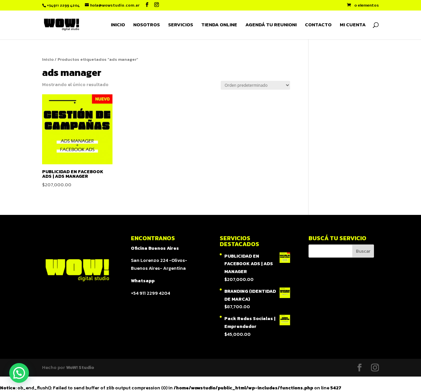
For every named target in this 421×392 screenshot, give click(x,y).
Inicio (48, 59)
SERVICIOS (180, 25)
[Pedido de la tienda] (255, 85)
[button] (19, 373)
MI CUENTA (353, 25)
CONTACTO (318, 25)
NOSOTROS (146, 25)
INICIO (118, 25)
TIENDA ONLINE (219, 25)
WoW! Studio (80, 367)
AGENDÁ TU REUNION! (271, 25)
